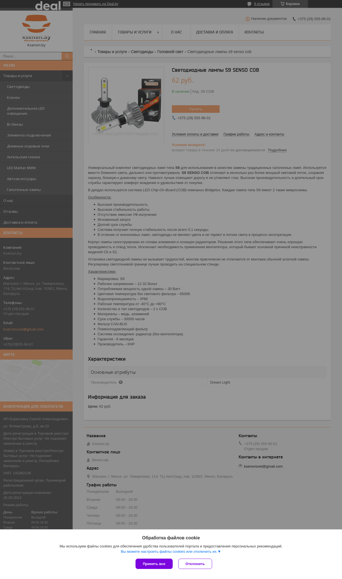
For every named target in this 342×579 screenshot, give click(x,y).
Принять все (154, 564)
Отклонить (195, 564)
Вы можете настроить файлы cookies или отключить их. (169, 551)
